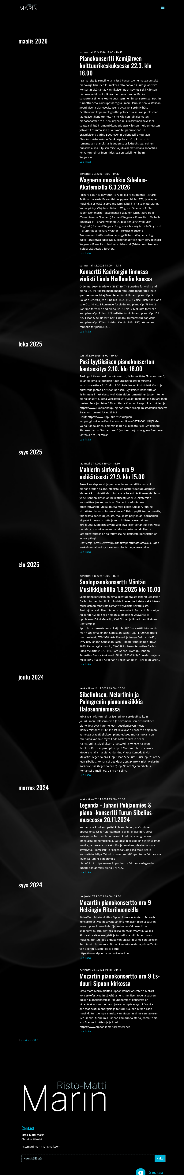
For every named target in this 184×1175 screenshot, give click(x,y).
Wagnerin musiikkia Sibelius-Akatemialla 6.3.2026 (113, 183)
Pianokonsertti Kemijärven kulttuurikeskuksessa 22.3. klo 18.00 (116, 65)
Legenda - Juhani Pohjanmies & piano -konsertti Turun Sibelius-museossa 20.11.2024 (117, 812)
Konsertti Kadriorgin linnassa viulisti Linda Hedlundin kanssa (116, 275)
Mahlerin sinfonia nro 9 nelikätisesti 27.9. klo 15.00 (112, 473)
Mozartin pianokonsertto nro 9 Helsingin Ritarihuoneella (115, 906)
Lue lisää (85, 161)
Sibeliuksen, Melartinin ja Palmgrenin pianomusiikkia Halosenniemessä (111, 701)
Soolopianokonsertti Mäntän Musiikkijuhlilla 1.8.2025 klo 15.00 (120, 585)
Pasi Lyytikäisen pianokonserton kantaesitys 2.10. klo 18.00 (117, 365)
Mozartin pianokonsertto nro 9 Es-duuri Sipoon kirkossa (120, 979)
